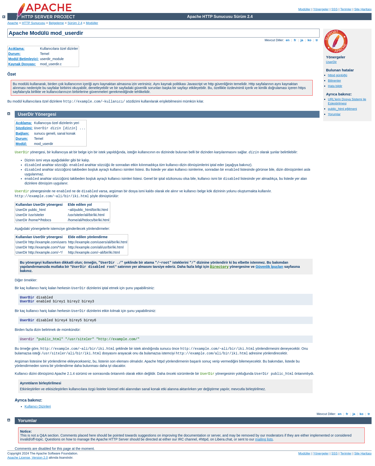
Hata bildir (335, 86)
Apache (12, 23)
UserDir (331, 62)
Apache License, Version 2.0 (27, 457)
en (287, 40)
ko (309, 40)
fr (295, 40)
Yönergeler (321, 9)
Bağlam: (22, 133)
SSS (334, 9)
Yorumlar (334, 114)
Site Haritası (363, 9)
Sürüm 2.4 (74, 23)
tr (317, 40)
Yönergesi (45, 114)
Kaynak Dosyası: (22, 64)
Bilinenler (334, 80)
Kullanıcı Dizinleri (38, 406)
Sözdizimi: (24, 128)
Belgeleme (56, 23)
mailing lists (264, 439)
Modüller (304, 9)
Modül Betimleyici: (23, 59)
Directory (219, 267)
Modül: (21, 144)
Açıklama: (16, 49)
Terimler (345, 9)
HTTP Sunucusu (33, 23)
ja (302, 40)
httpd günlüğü (337, 75)
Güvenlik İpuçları (269, 267)
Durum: (14, 54)
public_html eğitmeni (342, 109)
